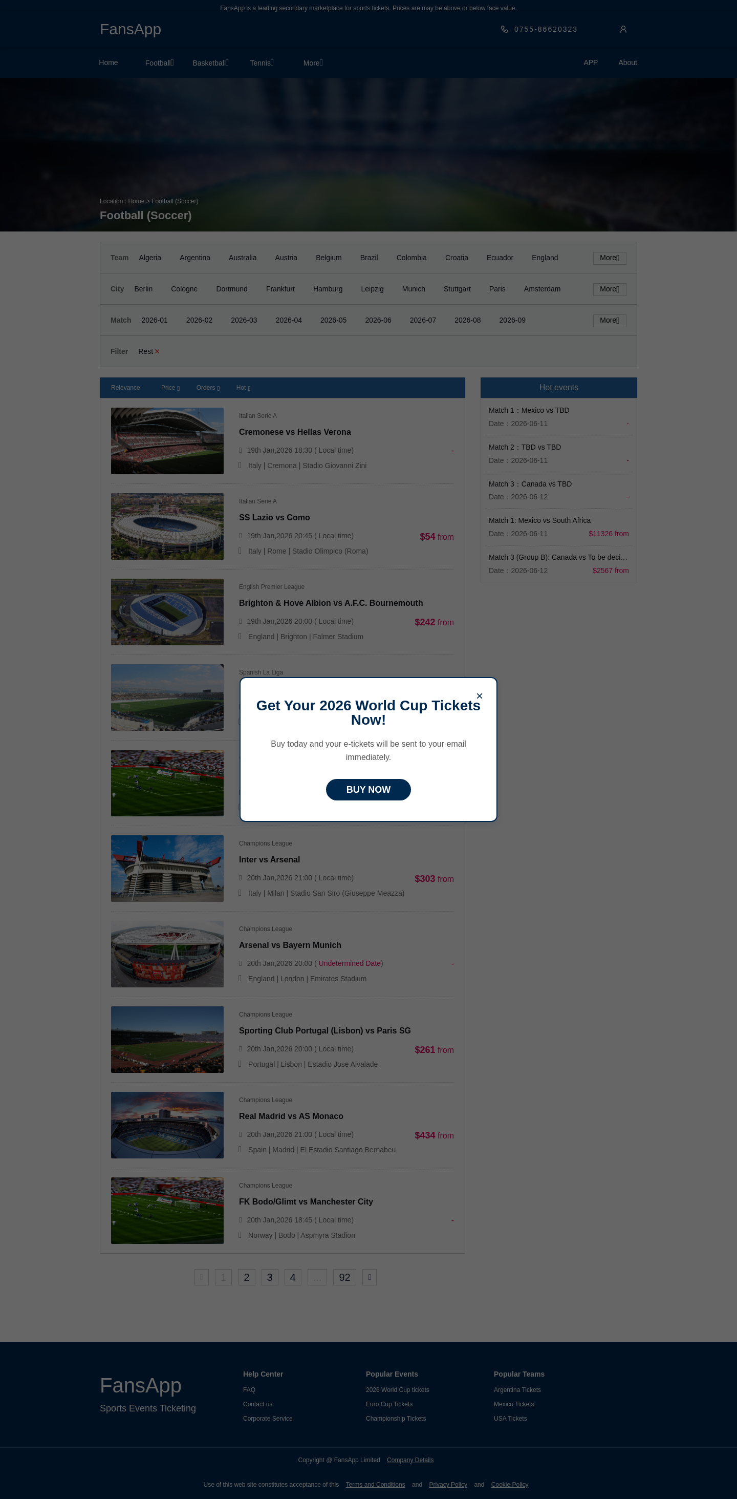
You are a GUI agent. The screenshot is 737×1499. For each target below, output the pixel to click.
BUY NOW (368, 790)
